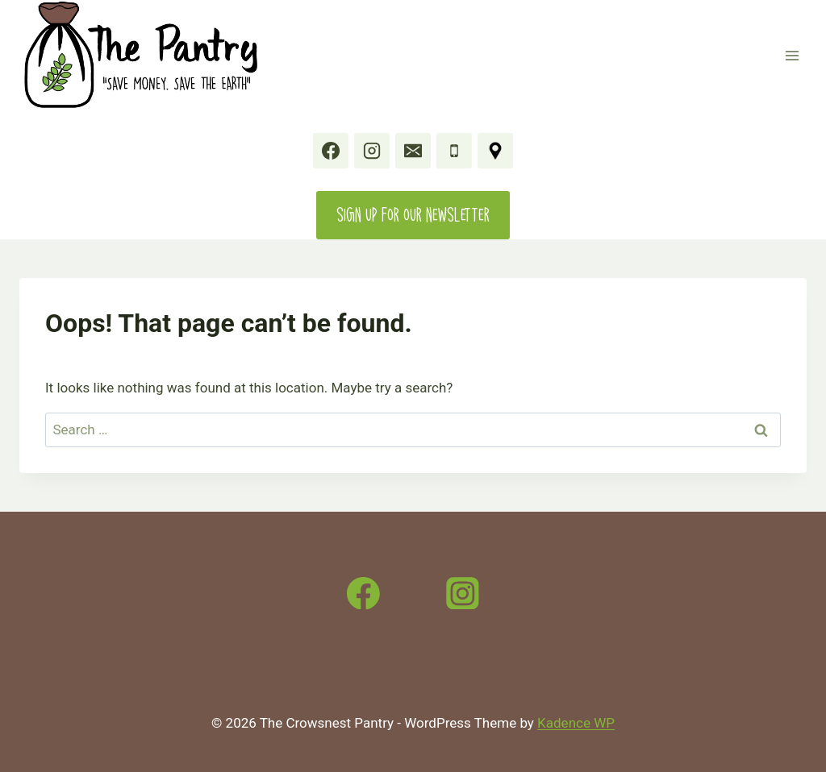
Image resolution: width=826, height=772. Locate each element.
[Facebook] (330, 150)
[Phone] (454, 150)
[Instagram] (372, 150)
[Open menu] (792, 55)
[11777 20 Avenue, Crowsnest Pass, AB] (495, 150)
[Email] (413, 150)
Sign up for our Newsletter (413, 215)
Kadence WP (576, 723)
